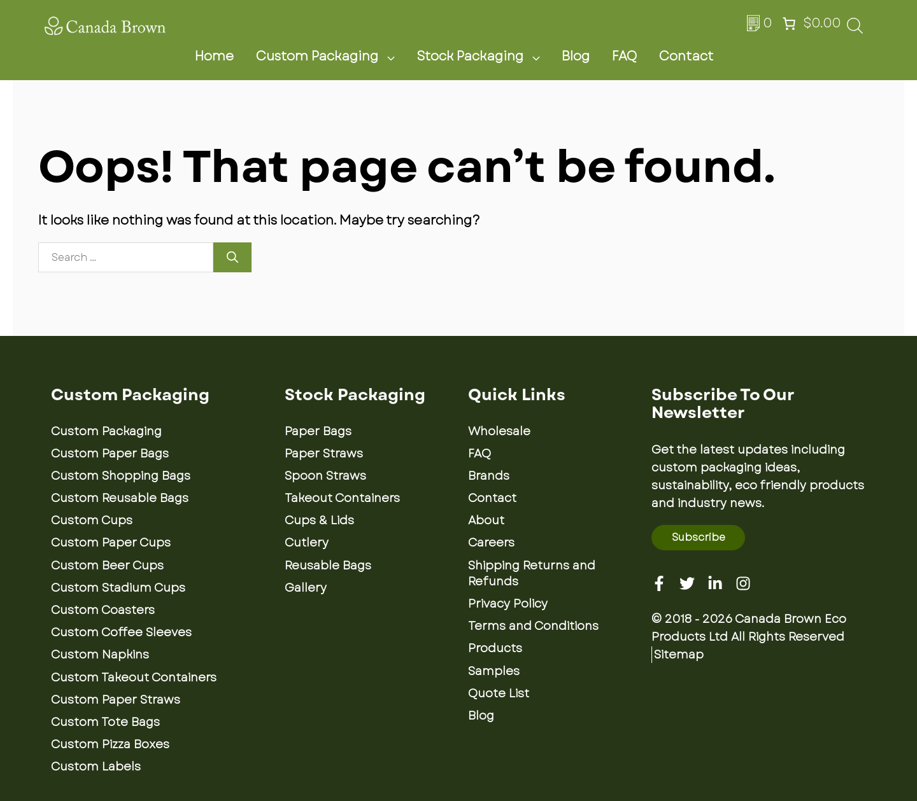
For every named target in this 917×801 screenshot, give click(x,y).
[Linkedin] (715, 583)
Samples (494, 671)
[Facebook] (659, 583)
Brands (488, 476)
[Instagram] (743, 583)
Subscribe (698, 537)
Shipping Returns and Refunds (531, 573)
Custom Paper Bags (110, 453)
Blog (576, 56)
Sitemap (679, 654)
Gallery (306, 588)
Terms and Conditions (533, 626)
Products (495, 648)
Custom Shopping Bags (120, 476)
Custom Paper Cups (111, 542)
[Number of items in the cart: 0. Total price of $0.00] (810, 23)
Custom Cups (91, 520)
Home (214, 56)
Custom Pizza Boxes (110, 744)
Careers (491, 542)
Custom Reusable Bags (119, 498)
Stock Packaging (485, 56)
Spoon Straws (325, 476)
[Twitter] (687, 583)
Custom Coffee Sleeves (121, 632)
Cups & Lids (319, 520)
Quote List (498, 693)
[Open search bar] (855, 30)
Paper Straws (324, 453)
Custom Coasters (103, 610)
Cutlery (307, 542)
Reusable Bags (328, 565)
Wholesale (499, 431)
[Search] (232, 257)
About (486, 520)
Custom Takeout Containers (134, 677)
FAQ (624, 56)
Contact (686, 56)
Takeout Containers (342, 498)
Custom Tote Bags (105, 722)
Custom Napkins (100, 654)
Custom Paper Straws (115, 700)
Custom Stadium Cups (118, 588)
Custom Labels (96, 766)
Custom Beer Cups (107, 565)
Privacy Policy (508, 604)
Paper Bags (318, 431)
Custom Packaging (333, 56)
